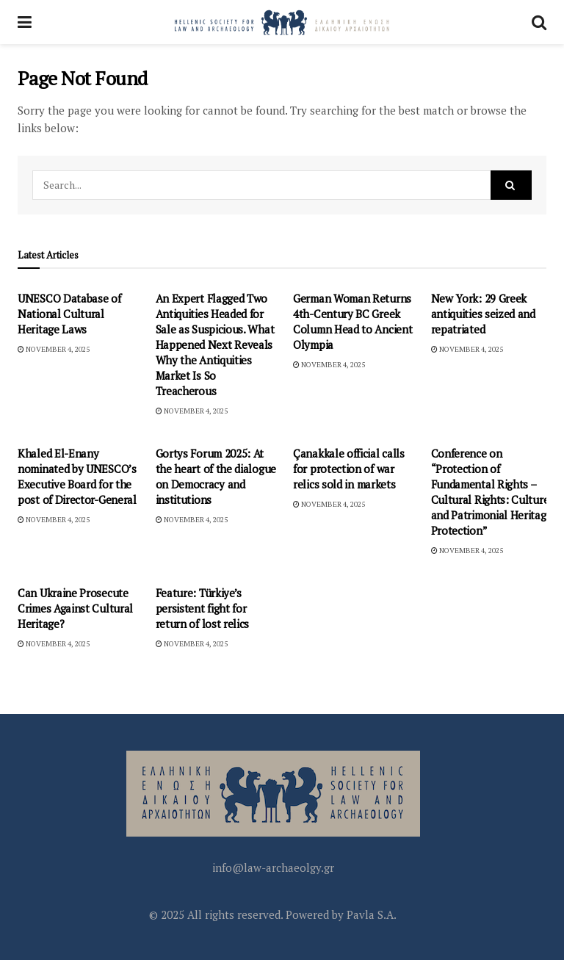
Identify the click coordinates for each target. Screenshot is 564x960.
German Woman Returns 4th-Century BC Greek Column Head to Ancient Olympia (352, 321)
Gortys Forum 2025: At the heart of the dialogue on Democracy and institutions (216, 476)
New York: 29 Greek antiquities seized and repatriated (483, 313)
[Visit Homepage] (282, 22)
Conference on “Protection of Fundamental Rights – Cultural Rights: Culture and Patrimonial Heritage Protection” (491, 492)
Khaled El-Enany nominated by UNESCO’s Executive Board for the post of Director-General (77, 476)
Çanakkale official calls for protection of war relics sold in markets (349, 468)
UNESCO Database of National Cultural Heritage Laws (69, 313)
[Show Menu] (25, 22)
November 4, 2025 (54, 349)
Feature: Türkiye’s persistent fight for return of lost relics (203, 608)
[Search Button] (539, 22)
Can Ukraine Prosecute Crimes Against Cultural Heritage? (75, 608)
